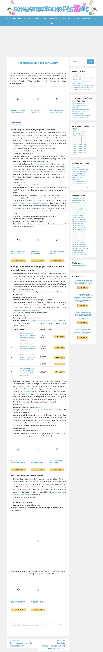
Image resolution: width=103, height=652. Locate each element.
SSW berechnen (76, 187)
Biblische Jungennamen (79, 223)
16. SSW (74, 146)
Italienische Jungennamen (79, 235)
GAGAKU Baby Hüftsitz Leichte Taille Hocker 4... (18, 255)
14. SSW (80, 145)
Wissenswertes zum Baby (79, 119)
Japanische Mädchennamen (80, 240)
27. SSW (85, 152)
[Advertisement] (51, 42)
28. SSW (74, 154)
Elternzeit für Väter (26, 483)
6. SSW (85, 139)
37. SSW (74, 160)
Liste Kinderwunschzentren (79, 117)
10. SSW (74, 143)
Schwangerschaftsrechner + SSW (81, 189)
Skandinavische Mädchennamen (81, 256)
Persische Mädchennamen (79, 244)
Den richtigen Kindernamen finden (81, 262)
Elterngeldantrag (34, 398)
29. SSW (80, 154)
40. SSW (74, 162)
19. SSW (74, 148)
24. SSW (85, 150)
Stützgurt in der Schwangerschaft (81, 125)
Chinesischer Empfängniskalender (81, 173)
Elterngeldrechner (29, 380)
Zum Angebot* (19, 263)
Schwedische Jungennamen (80, 250)
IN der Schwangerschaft (34, 18)
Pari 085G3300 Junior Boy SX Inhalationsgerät (37, 590)
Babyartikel (76, 18)
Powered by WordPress (27, 649)
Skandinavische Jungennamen (80, 254)
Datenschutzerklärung (59, 649)
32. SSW (80, 156)
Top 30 (52, 23)
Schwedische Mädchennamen (80, 252)
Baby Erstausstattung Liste (79, 109)
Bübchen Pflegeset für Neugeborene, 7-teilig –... (56, 111)
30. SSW (85, 154)
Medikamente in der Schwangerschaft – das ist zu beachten (81, 83)
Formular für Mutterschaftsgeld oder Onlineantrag (47, 323)
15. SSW (85, 145)
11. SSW (80, 143)
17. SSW (80, 146)
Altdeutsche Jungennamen (79, 211)
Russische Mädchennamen (79, 248)
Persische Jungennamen (79, 242)
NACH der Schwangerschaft (52, 18)
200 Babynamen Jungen (79, 206)
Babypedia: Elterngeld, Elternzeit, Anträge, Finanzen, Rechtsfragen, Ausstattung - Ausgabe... (28, 337)
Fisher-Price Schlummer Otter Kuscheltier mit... (18, 111)
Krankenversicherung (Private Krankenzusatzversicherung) (33, 206)
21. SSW (85, 148)
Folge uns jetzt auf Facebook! (80, 273)
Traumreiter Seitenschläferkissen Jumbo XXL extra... (37, 450)
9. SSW (84, 141)
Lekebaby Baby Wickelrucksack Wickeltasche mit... (36, 255)
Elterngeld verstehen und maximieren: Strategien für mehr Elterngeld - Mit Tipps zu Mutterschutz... (28, 362)
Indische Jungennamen (78, 231)
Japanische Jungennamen (79, 239)
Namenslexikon (86, 18)
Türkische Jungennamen (79, 258)
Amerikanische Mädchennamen (81, 217)
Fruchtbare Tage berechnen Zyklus (81, 177)
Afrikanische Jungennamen (79, 208)
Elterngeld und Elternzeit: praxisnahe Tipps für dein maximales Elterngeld (26, 350)
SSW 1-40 (96, 18)
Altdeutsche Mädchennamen (80, 213)
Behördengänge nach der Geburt (37, 63)
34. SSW (74, 158)
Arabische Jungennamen (79, 219)
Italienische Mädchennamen (80, 237)
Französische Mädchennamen (80, 229)
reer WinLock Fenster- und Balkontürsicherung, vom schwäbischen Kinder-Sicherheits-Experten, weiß (83, 339)
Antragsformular (33, 302)
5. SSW (80, 139)
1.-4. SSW (74, 139)
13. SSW (74, 145)
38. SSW (80, 160)
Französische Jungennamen (80, 227)
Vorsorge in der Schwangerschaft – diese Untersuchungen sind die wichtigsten (83, 93)
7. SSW (74, 141)
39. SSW (85, 160)
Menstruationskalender (78, 185)
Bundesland (38, 396)
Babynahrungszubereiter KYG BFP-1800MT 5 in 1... (18, 590)
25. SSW (74, 152)
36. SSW (85, 158)
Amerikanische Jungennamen (80, 215)
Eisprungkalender (77, 175)
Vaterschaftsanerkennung (46, 164)
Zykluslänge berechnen (78, 192)
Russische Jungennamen (79, 246)
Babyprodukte (66, 18)
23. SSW (80, 150)
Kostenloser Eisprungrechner (80, 181)
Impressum (48, 649)
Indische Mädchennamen (79, 233)
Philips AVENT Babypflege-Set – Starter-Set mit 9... (36, 111)
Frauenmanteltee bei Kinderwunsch (82, 115)
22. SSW (74, 150)
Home (6, 18)
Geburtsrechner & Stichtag (79, 183)
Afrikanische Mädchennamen (80, 210)
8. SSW (79, 141)
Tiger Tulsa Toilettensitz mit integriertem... (57, 255)
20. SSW (80, 148)
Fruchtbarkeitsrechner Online (80, 179)
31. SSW (74, 156)
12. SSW (85, 143)
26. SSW (80, 152)
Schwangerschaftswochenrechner (81, 191)
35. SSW (80, 158)
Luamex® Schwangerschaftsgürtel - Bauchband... (18, 450)
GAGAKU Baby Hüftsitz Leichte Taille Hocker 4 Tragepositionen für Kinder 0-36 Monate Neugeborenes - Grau (83, 290)
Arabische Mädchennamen (79, 221)
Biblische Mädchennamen (79, 225)
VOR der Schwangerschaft (17, 18)
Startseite (69, 649)
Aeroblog (42, 649)
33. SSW (85, 156)
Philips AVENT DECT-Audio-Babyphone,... (56, 450)
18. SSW (85, 146)
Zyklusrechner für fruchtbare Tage (81, 194)
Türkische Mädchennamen (79, 260)
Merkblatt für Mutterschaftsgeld (30, 313)
